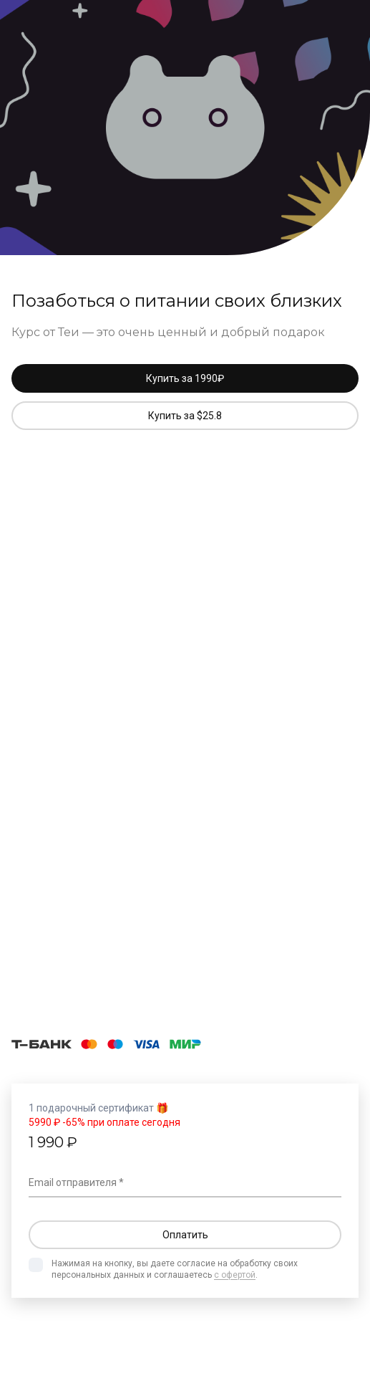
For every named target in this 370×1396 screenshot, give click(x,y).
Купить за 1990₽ (185, 378)
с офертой (234, 1275)
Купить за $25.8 (185, 415)
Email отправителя (73, 1182)
